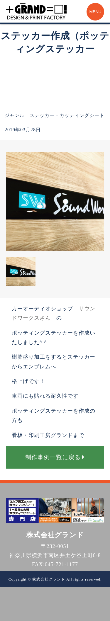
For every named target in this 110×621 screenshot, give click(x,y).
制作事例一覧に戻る (55, 457)
